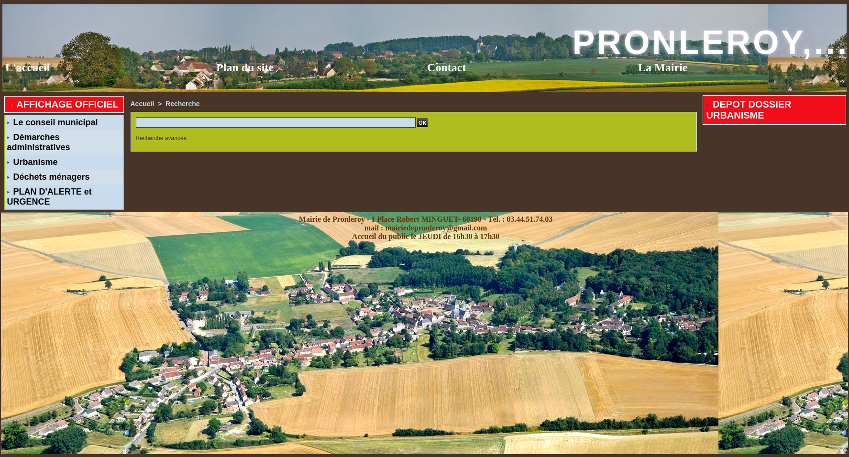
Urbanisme (32, 162)
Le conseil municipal (52, 122)
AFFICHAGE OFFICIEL (63, 104)
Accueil (142, 104)
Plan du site (245, 67)
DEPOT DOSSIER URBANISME (749, 109)
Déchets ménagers (48, 177)
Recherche (182, 104)
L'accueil (27, 67)
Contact (446, 67)
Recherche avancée (161, 138)
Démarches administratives (38, 142)
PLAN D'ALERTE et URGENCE (49, 197)
